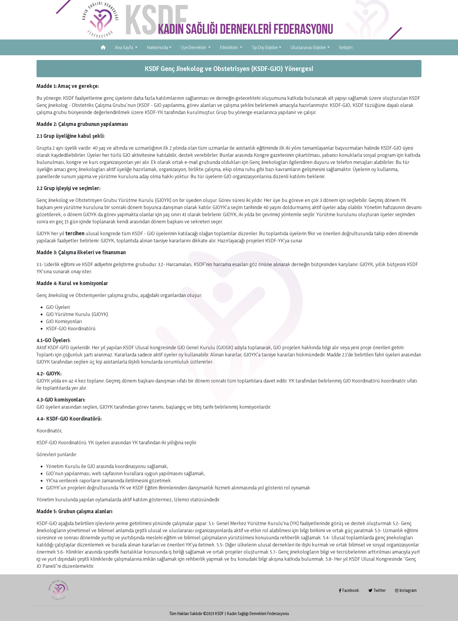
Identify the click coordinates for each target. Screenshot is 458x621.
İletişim (346, 47)
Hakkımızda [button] (157, 47)
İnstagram (406, 590)
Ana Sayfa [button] (124, 47)
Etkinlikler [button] (229, 47)
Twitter (377, 590)
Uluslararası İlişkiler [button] (308, 47)
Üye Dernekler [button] (194, 47)
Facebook (349, 590)
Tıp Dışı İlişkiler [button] (265, 47)
